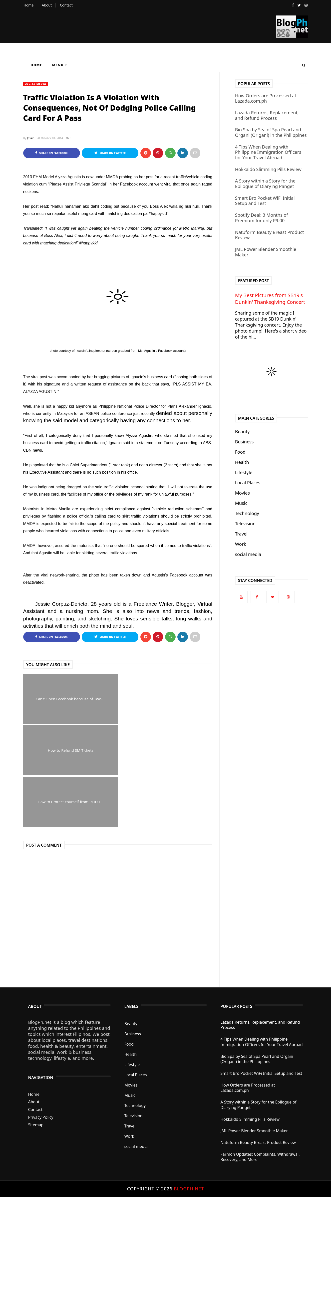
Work (240, 544)
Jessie (30, 138)
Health (242, 462)
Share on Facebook (51, 153)
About (47, 5)
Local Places (247, 483)
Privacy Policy (40, 1066)
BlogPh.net (189, 1137)
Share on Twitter (110, 153)
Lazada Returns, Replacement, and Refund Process (267, 115)
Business (244, 442)
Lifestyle (244, 472)
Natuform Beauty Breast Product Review (269, 235)
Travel (241, 534)
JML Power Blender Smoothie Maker (265, 252)
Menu (59, 65)
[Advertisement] (150, 1220)
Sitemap (36, 1073)
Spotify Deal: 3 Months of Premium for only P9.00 (261, 217)
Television (245, 524)
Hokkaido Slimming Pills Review (268, 169)
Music (241, 503)
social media (35, 84)
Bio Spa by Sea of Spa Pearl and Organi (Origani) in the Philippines (271, 132)
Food (240, 452)
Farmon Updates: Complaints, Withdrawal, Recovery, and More (260, 1105)
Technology (247, 513)
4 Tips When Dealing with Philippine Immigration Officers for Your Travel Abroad (268, 152)
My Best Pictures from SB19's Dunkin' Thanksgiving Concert (270, 298)
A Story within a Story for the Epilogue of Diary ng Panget (265, 183)
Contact (66, 5)
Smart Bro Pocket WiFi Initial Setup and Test (265, 200)
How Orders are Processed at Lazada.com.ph (265, 98)
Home (29, 5)
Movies (242, 493)
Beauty (242, 431)
